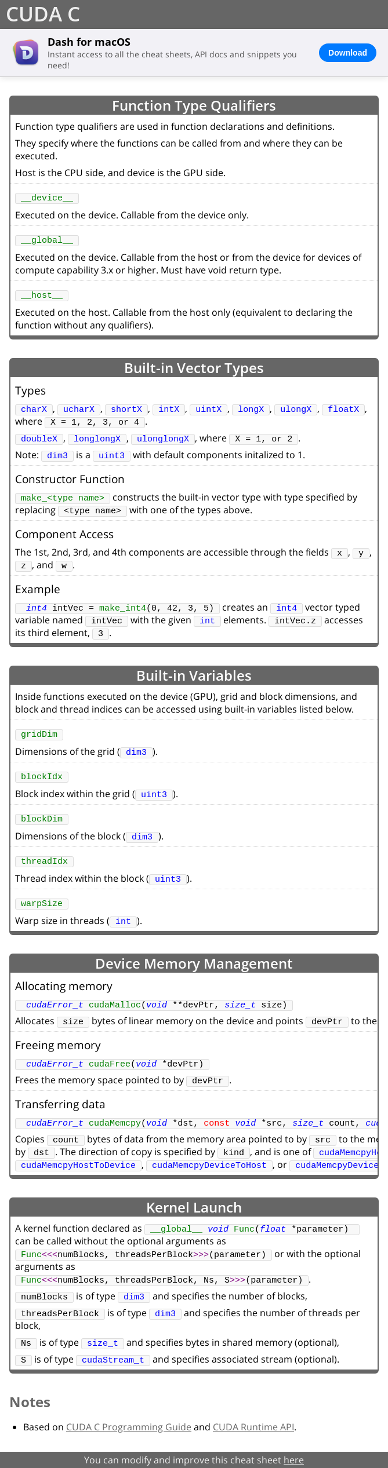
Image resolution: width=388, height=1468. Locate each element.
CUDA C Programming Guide (128, 1426)
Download (347, 52)
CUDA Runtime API (253, 1426)
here (294, 1460)
